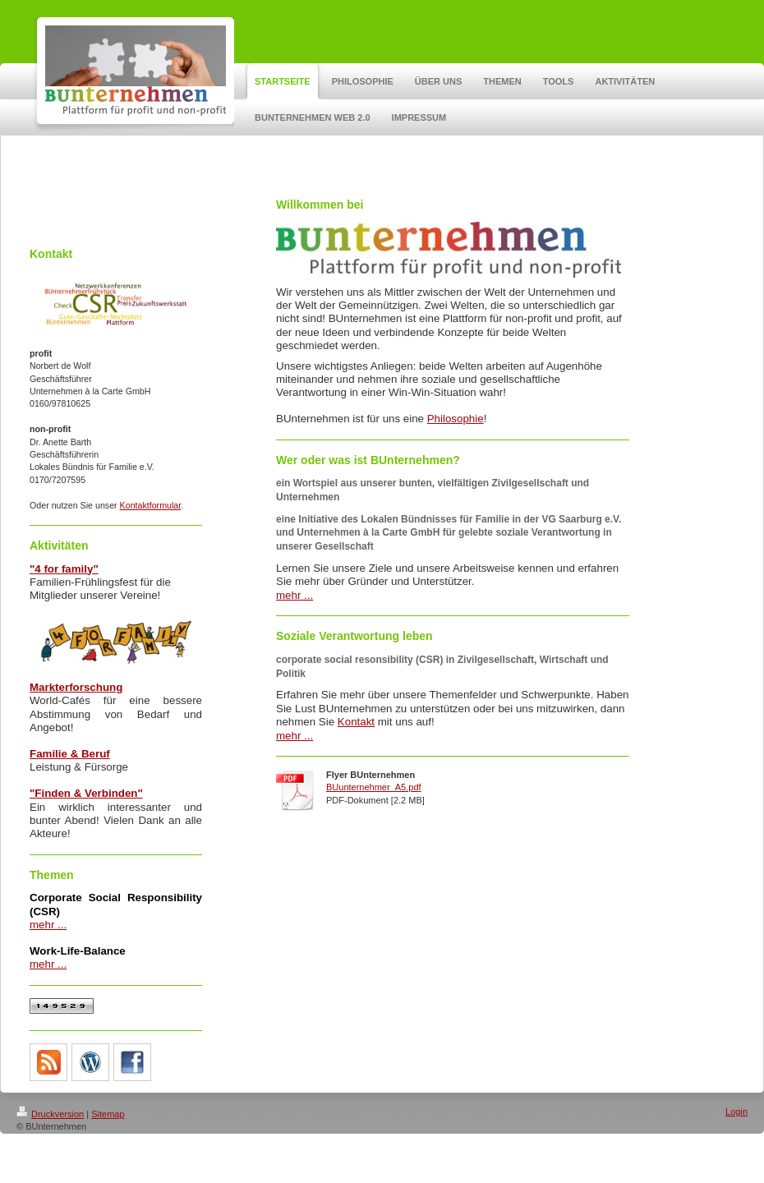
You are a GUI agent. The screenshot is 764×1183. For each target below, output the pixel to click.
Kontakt (356, 722)
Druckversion (50, 1114)
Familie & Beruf (70, 754)
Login (736, 1111)
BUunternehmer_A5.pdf (373, 787)
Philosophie (455, 418)
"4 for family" (64, 569)
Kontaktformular (151, 505)
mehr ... (48, 924)
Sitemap (107, 1114)
